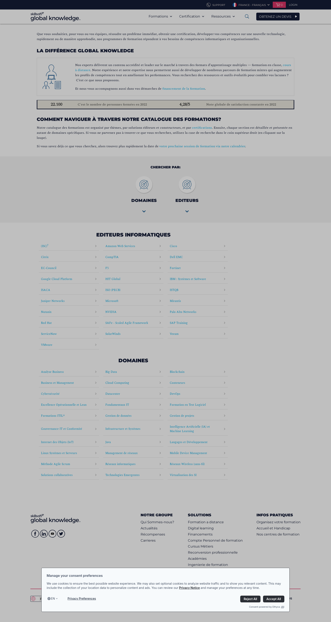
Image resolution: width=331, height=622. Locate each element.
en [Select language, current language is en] (52, 598)
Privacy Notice (189, 588)
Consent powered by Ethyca (266, 606)
